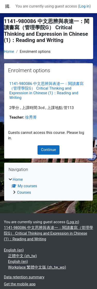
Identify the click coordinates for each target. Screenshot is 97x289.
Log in (84, 6)
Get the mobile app (19, 284)
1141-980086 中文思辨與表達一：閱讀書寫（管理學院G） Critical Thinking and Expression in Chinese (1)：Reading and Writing (46, 90)
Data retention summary (24, 277)
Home (9, 51)
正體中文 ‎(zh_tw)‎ (22, 256)
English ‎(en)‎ (14, 250)
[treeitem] (48, 186)
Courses (24, 192)
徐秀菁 (31, 117)
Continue (48, 149)
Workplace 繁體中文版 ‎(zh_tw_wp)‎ (37, 267)
